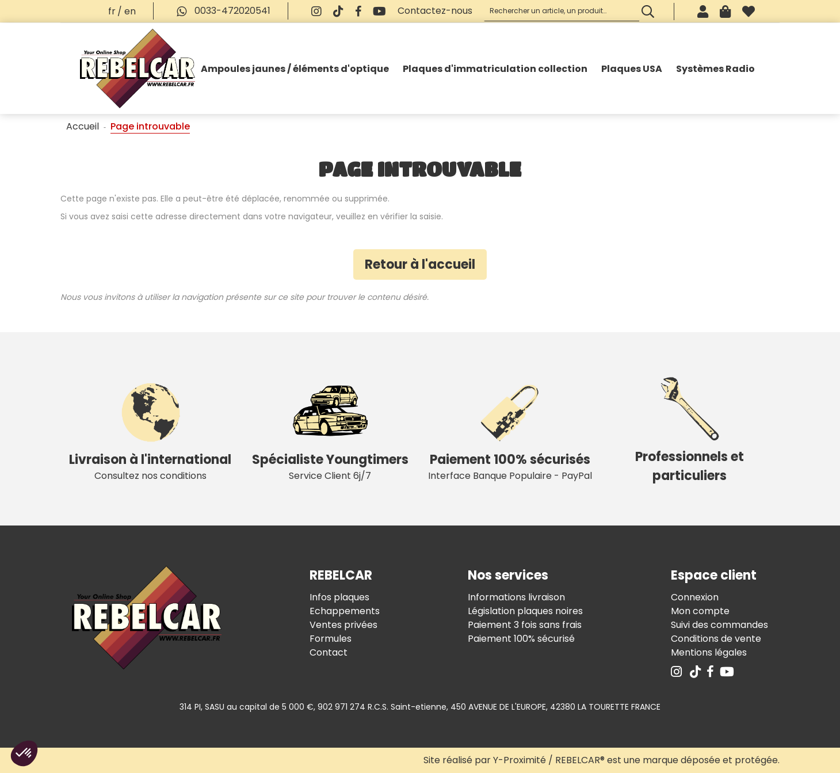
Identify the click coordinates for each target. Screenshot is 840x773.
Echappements (345, 611)
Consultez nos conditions (150, 428)
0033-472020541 (220, 10)
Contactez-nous (435, 10)
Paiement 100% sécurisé (521, 638)
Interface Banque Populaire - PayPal (510, 428)
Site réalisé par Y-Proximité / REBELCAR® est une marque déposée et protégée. (601, 760)
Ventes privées (343, 624)
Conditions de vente (716, 638)
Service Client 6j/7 (330, 428)
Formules (331, 638)
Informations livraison (516, 597)
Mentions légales (709, 652)
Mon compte (700, 611)
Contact (329, 652)
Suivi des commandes (719, 624)
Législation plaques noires (525, 611)
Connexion (695, 597)
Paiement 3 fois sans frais (525, 624)
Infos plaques (339, 597)
